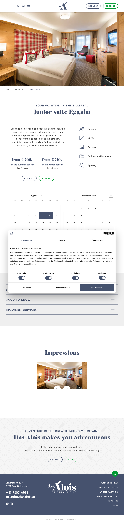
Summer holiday (109, 483)
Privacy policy (59, 519)
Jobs (115, 505)
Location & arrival (107, 496)
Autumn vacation (108, 487)
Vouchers (113, 501)
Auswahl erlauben (62, 288)
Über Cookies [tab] (98, 240)
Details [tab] (62, 240)
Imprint (49, 519)
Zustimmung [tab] (26, 240)
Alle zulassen (96, 288)
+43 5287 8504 (17, 492)
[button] (111, 196)
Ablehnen (27, 288)
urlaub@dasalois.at (20, 496)
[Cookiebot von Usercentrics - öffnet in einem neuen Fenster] (103, 233)
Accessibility (72, 519)
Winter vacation (109, 492)
